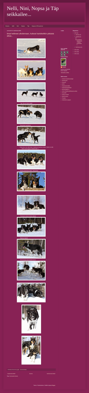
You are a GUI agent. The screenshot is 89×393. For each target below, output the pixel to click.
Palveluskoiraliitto (66, 86)
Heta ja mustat (65, 94)
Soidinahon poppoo (66, 100)
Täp (28, 26)
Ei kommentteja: (23, 369)
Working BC (65, 80)
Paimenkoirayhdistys (66, 87)
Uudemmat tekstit (11, 373)
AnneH (64, 67)
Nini (18, 26)
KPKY (63, 84)
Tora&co (64, 98)
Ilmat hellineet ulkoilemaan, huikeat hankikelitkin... (78, 42)
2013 (75, 51)
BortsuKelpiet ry (65, 89)
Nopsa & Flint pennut (37, 26)
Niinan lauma (65, 96)
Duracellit (64, 92)
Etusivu (7, 26)
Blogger (53, 385)
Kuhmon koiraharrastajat (67, 78)
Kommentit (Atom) (14, 376)
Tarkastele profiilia (65, 72)
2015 (75, 33)
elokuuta (78, 34)
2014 (75, 49)
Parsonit (64, 82)
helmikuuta (78, 47)
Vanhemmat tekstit (51, 373)
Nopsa (23, 26)
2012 (75, 53)
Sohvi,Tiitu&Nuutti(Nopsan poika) (69, 91)
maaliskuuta (78, 36)
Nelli (13, 26)
